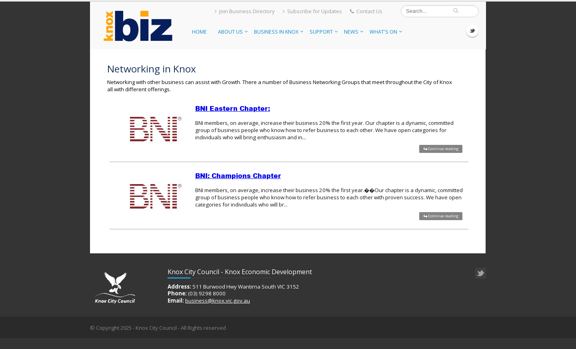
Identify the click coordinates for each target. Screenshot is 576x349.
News (353, 31)
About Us (233, 31)
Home (199, 31)
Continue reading (443, 148)
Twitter (472, 31)
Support (324, 31)
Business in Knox (278, 31)
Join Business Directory (245, 11)
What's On (386, 31)
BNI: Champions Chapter (238, 175)
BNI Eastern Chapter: (232, 108)
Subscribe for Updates (312, 11)
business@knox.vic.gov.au (217, 300)
